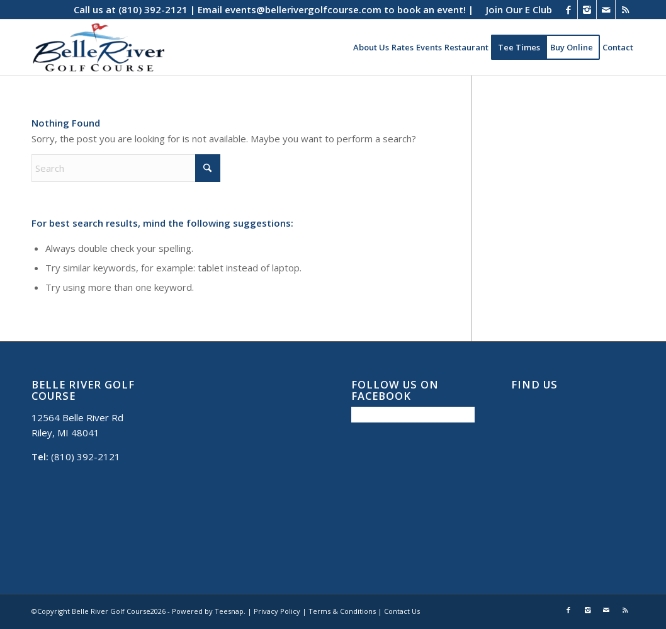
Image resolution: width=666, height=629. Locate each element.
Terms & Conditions (342, 611)
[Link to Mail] (606, 9)
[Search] (125, 168)
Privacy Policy (277, 611)
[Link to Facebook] (568, 9)
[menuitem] (516, 9)
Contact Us (402, 611)
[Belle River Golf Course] (97, 47)
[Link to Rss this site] (625, 9)
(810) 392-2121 (153, 9)
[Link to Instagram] (587, 9)
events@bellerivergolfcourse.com (303, 9)
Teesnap (229, 611)
